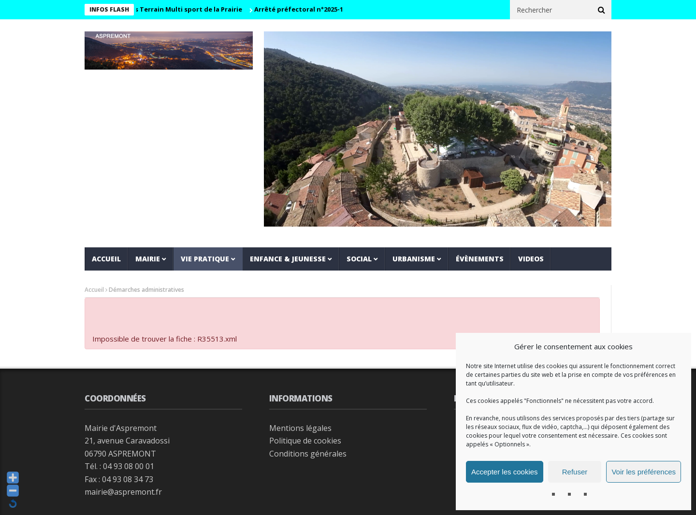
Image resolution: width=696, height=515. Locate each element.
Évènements (480, 258)
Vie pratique (205, 258)
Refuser (575, 472)
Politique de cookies (305, 440)
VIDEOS (531, 258)
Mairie (147, 258)
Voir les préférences (643, 472)
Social (359, 258)
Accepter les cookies (504, 472)
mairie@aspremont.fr (123, 491)
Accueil (106, 258)
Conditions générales (308, 453)
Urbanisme (413, 258)
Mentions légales (300, 428)
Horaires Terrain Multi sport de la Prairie (179, 9)
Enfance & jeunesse (288, 258)
